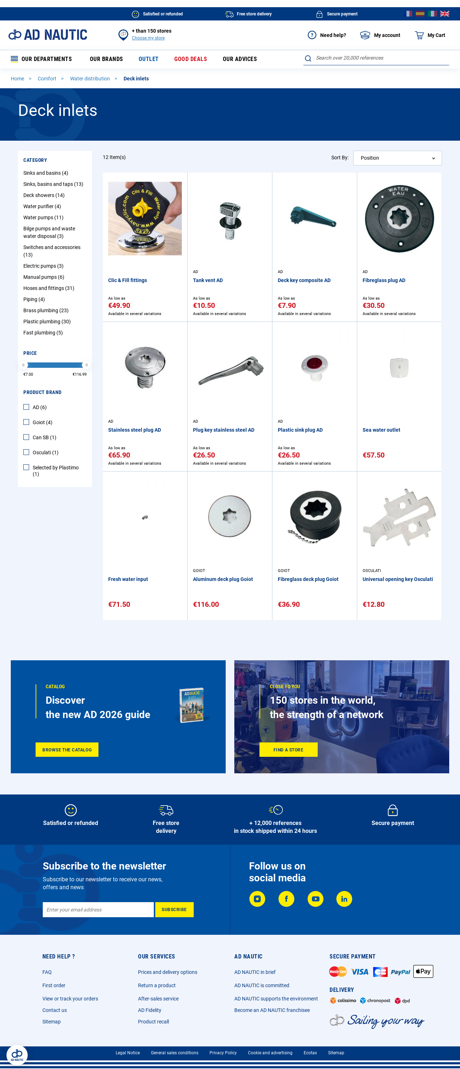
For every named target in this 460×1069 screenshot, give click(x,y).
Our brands (106, 59)
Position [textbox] (370, 158)
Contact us (54, 1010)
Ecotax (310, 1052)
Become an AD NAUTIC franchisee (272, 1010)
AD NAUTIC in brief (255, 972)
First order (53, 985)
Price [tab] (30, 353)
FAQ (47, 972)
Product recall (153, 1022)
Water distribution (90, 78)
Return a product (157, 985)
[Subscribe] (174, 909)
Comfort (48, 78)
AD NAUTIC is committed (261, 985)
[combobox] (376, 57)
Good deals (190, 59)
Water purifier (43, 206)
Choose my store (148, 38)
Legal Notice (128, 1052)
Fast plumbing (44, 333)
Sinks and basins (46, 173)
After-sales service (158, 999)
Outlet (149, 59)
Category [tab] (35, 160)
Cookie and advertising (270, 1052)
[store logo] (47, 35)
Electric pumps (44, 266)
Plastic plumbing (48, 321)
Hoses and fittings (49, 288)
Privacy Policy (223, 1052)
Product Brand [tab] (42, 392)
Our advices (239, 59)
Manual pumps (44, 277)
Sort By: (340, 157)
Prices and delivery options (167, 972)
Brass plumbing (46, 310)
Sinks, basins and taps (54, 184)
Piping (35, 299)
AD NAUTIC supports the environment (276, 999)
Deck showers (44, 195)
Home (18, 78)
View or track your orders (70, 999)
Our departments (41, 59)
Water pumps (44, 217)
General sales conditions (174, 1052)
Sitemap (51, 1022)
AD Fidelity (149, 1010)
